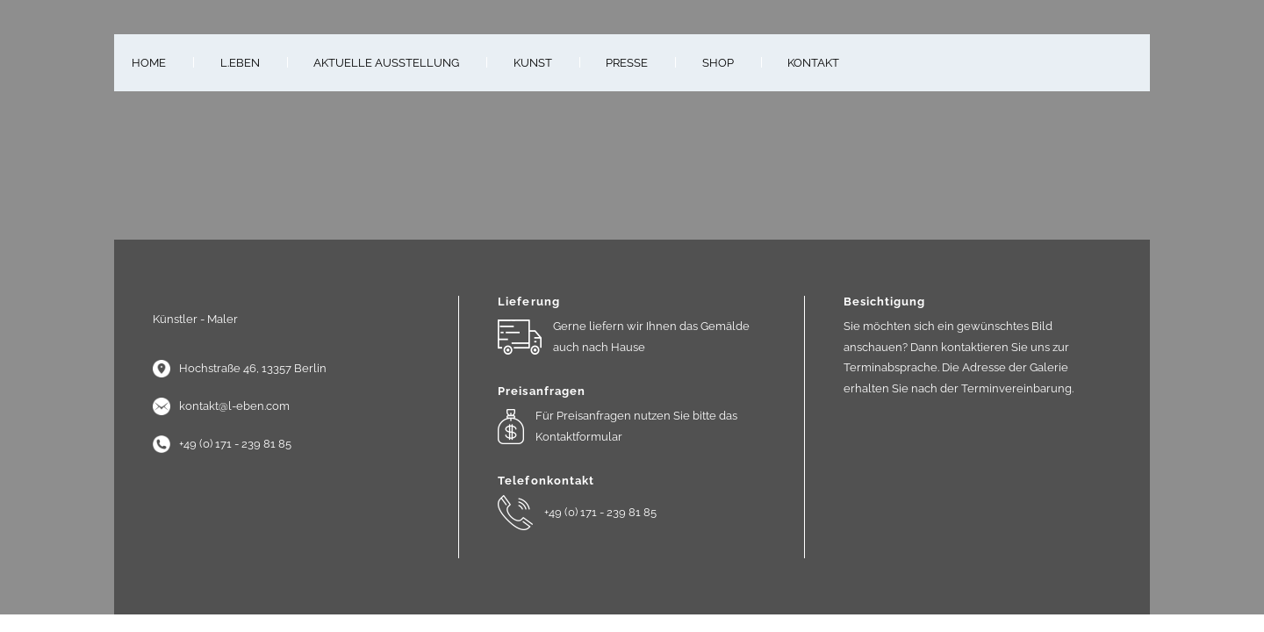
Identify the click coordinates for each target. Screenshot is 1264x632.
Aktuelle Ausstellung (386, 62)
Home (149, 62)
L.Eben (240, 62)
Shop (718, 62)
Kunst (533, 62)
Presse (627, 62)
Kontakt (813, 62)
